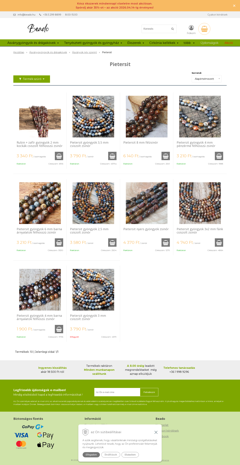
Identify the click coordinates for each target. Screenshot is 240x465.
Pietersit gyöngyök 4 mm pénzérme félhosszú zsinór (196, 144)
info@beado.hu (26, 14)
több (189, 43)
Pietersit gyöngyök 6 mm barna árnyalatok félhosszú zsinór (39, 230)
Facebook (162, 436)
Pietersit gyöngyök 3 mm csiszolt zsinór (88, 317)
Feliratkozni (149, 392)
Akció (228, 43)
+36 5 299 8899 (52, 14)
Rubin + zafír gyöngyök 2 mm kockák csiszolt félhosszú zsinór (39, 144)
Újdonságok (209, 43)
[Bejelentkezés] (191, 29)
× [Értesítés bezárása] (234, 5)
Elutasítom (130, 454)
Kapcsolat (162, 425)
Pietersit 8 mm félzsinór (140, 142)
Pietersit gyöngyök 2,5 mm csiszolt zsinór (89, 230)
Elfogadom (91, 454)
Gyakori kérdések (218, 14)
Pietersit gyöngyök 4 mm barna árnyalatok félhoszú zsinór (39, 317)
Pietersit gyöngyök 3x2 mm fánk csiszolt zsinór (200, 230)
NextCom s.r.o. (162, 460)
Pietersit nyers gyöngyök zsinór (146, 229)
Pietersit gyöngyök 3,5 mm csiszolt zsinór (89, 144)
